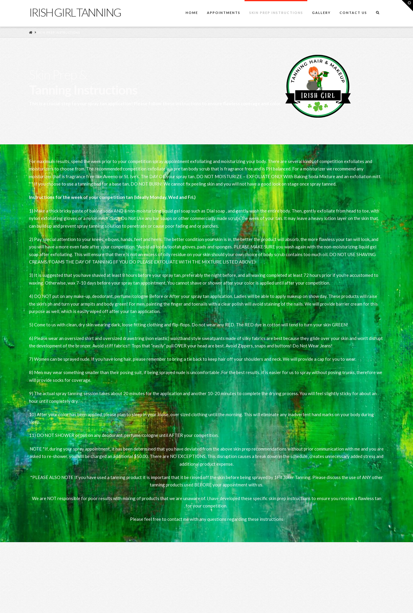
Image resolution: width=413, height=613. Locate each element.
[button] (407, 5)
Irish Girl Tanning (75, 12)
